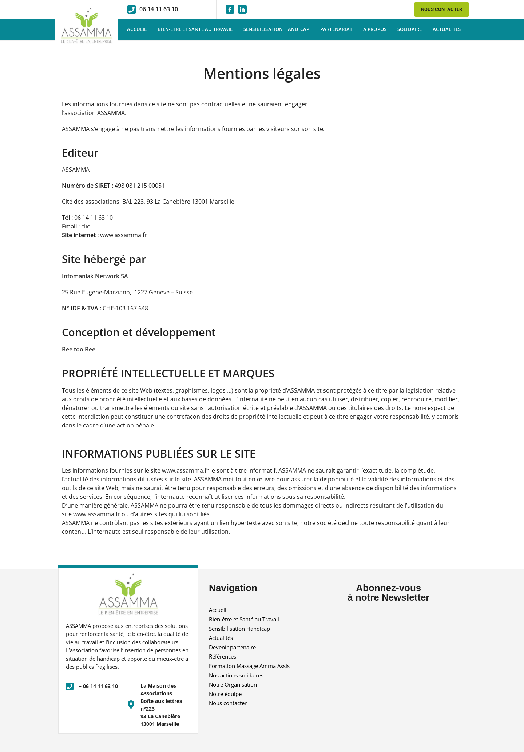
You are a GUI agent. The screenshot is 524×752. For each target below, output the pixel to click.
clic (85, 226)
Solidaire (409, 29)
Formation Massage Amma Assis (249, 665)
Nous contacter (228, 703)
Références (222, 656)
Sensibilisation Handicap (276, 29)
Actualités (447, 29)
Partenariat (336, 29)
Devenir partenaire (232, 647)
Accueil (137, 29)
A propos (375, 29)
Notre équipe (225, 693)
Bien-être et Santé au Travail (195, 29)
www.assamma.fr (185, 470)
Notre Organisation (233, 684)
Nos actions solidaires (236, 675)
